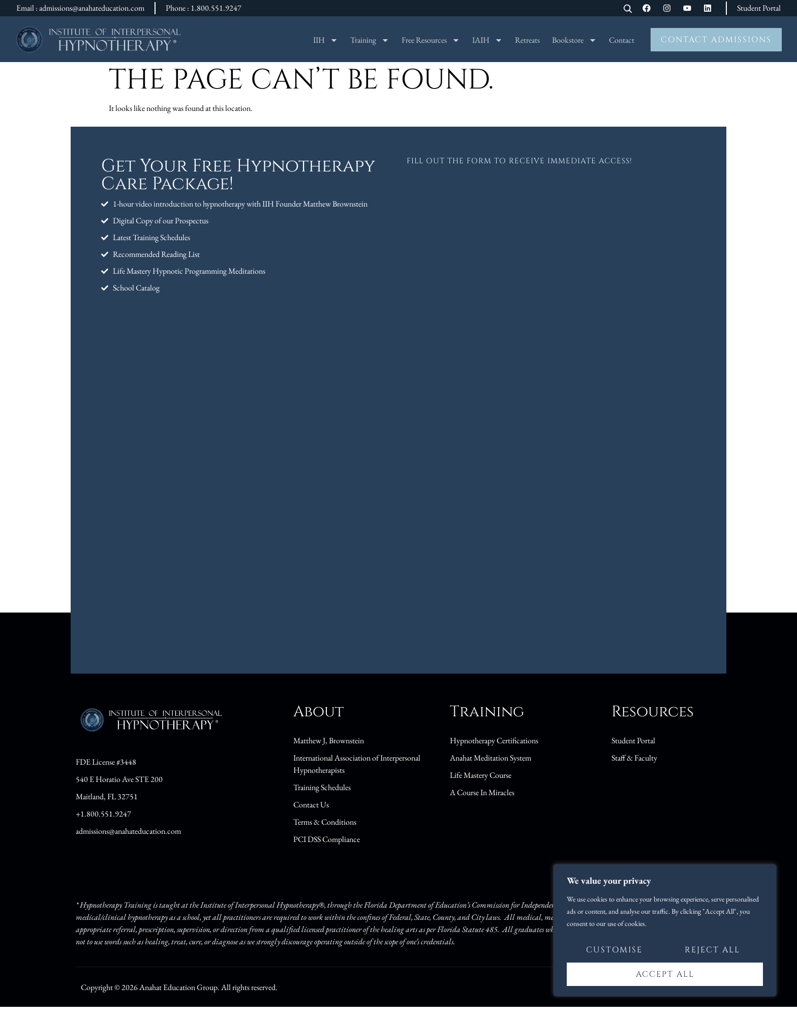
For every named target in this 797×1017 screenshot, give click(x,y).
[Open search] (627, 9)
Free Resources (431, 40)
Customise (614, 950)
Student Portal (759, 8)
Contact (621, 40)
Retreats (527, 40)
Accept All (665, 974)
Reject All (712, 950)
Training (369, 40)
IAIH (487, 40)
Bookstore (574, 40)
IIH (325, 40)
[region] (665, 931)
